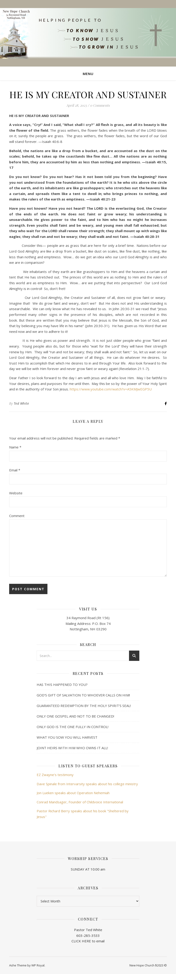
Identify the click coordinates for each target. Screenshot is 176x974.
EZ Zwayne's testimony (55, 774)
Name (15, 447)
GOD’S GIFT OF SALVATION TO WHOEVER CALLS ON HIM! (83, 695)
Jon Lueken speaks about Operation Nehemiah (73, 792)
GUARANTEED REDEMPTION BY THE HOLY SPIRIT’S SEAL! (84, 705)
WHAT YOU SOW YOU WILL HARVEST (67, 737)
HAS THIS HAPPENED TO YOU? (62, 684)
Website (15, 493)
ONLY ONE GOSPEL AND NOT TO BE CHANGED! (75, 716)
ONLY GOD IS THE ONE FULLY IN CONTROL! (72, 726)
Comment (17, 515)
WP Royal (37, 965)
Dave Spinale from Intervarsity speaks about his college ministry (87, 784)
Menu (88, 73)
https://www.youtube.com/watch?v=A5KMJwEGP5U (111, 389)
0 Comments (100, 105)
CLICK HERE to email (88, 941)
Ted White (21, 403)
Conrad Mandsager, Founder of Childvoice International (80, 802)
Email (14, 470)
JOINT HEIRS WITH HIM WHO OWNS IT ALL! (72, 748)
